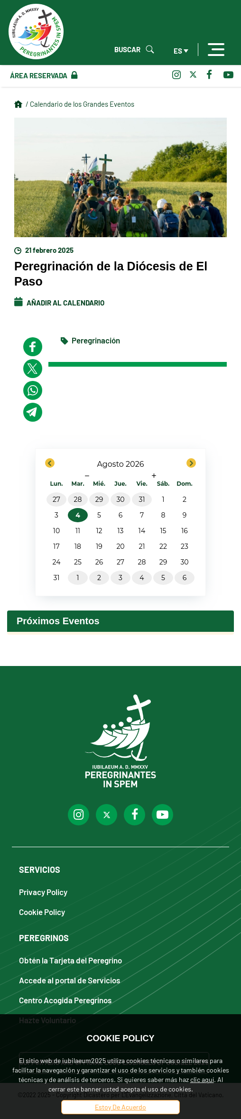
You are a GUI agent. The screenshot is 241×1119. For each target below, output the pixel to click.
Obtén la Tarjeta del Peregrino (70, 959)
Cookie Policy (42, 911)
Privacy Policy (43, 891)
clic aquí (202, 1079)
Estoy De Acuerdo (120, 1107)
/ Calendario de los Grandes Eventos (80, 104)
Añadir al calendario (59, 302)
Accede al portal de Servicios (69, 979)
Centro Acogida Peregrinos (65, 999)
